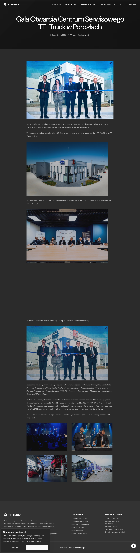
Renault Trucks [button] (88, 4)
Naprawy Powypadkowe (81, 524)
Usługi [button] (122, 4)
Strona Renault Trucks (80, 521)
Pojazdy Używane (78, 527)
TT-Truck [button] (57, 4)
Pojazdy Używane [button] (107, 4)
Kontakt (132, 4)
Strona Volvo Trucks (79, 518)
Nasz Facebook (77, 531)
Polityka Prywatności (33, 541)
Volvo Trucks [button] (71, 4)
